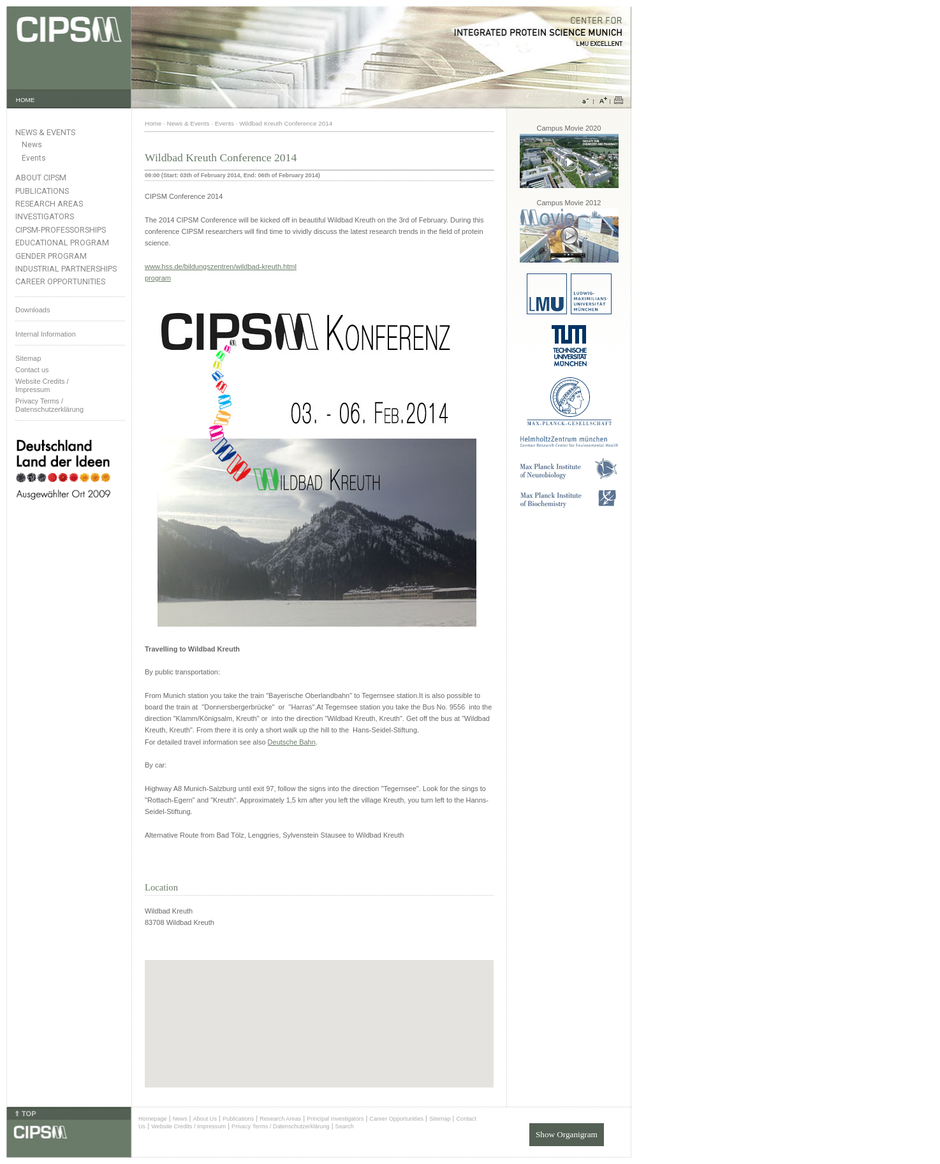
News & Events (45, 132)
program (158, 278)
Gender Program (51, 256)
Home (153, 123)
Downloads (32, 310)
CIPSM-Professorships (60, 230)
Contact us (32, 370)
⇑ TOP (25, 1113)
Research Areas (49, 203)
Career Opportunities (60, 281)
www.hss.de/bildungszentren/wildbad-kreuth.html (221, 266)
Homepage (152, 1119)
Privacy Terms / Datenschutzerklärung (49, 405)
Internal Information (45, 334)
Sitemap (28, 358)
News (32, 144)
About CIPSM (40, 177)
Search (344, 1126)
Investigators (44, 216)
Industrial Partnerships (66, 268)
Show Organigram (567, 1134)
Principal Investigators (335, 1119)
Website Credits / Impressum (188, 1126)
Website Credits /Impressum (42, 385)
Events (34, 158)
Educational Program (62, 242)
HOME (25, 99)
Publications (42, 191)
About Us (205, 1119)
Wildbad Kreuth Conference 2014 (285, 123)
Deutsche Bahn (292, 742)
